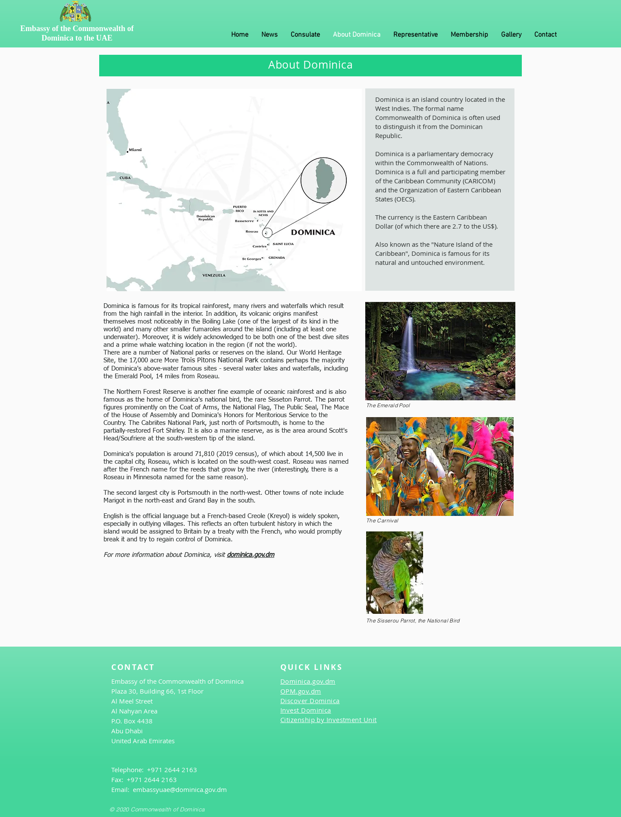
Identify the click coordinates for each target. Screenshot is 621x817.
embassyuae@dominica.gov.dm (180, 789)
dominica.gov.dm (250, 555)
